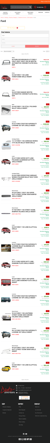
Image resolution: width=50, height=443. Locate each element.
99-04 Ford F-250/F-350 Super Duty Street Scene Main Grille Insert (24, 349)
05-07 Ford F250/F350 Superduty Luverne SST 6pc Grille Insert (24, 124)
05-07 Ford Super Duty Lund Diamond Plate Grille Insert (23, 262)
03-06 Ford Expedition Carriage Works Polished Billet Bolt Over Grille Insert (25, 177)
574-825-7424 (21, 385)
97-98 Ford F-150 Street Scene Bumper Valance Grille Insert (24, 211)
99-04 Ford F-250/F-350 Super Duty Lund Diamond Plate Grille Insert (24, 280)
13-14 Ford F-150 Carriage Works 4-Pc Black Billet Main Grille (25, 142)
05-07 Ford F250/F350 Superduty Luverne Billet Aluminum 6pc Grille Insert (24, 246)
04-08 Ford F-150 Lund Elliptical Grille (24, 366)
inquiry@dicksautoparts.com (24, 390)
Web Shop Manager (38, 436)
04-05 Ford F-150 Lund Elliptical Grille (24, 228)
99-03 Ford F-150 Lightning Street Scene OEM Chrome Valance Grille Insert (22, 315)
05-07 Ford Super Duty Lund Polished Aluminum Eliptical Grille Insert (23, 160)
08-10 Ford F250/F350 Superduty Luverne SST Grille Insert (24, 331)
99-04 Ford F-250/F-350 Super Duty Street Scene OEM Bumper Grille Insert (24, 194)
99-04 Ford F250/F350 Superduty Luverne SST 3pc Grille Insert (24, 297)
